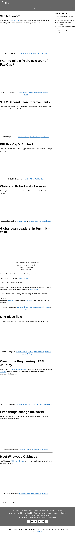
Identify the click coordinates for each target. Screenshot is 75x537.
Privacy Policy (23, 517)
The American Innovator (39, 513)
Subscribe (63, 513)
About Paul (42, 517)
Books (13, 8)
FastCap (33, 137)
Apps (19, 8)
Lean (7, 8)
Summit (39, 8)
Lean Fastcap (46, 92)
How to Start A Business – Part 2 (66, 20)
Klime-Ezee (28, 300)
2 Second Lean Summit (36, 307)
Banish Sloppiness (56, 511)
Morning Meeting (26, 354)
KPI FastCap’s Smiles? (16, 144)
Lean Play (12, 513)
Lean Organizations (41, 53)
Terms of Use (33, 517)
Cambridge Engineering (18, 369)
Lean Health (28, 511)
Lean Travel (37, 511)
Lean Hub (26, 8)
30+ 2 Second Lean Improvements (25, 102)
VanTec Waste (10, 16)
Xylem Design (34, 289)
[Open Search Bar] (72, 8)
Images (56, 513)
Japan (2, 8)
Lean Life (45, 511)
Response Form (22, 278)
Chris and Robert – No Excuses (23, 186)
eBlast (26, 95)
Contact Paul (52, 517)
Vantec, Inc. (15, 20)
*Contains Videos (24, 53)
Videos (46, 8)
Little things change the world (22, 412)
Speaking (32, 8)
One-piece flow (11, 316)
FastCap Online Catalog (41, 515)
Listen (51, 8)
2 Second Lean (33, 92)
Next (13, 502)
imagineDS (38, 531)
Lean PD (19, 513)
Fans (56, 8)
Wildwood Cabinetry (17, 461)
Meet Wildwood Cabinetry (19, 456)
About (62, 8)
